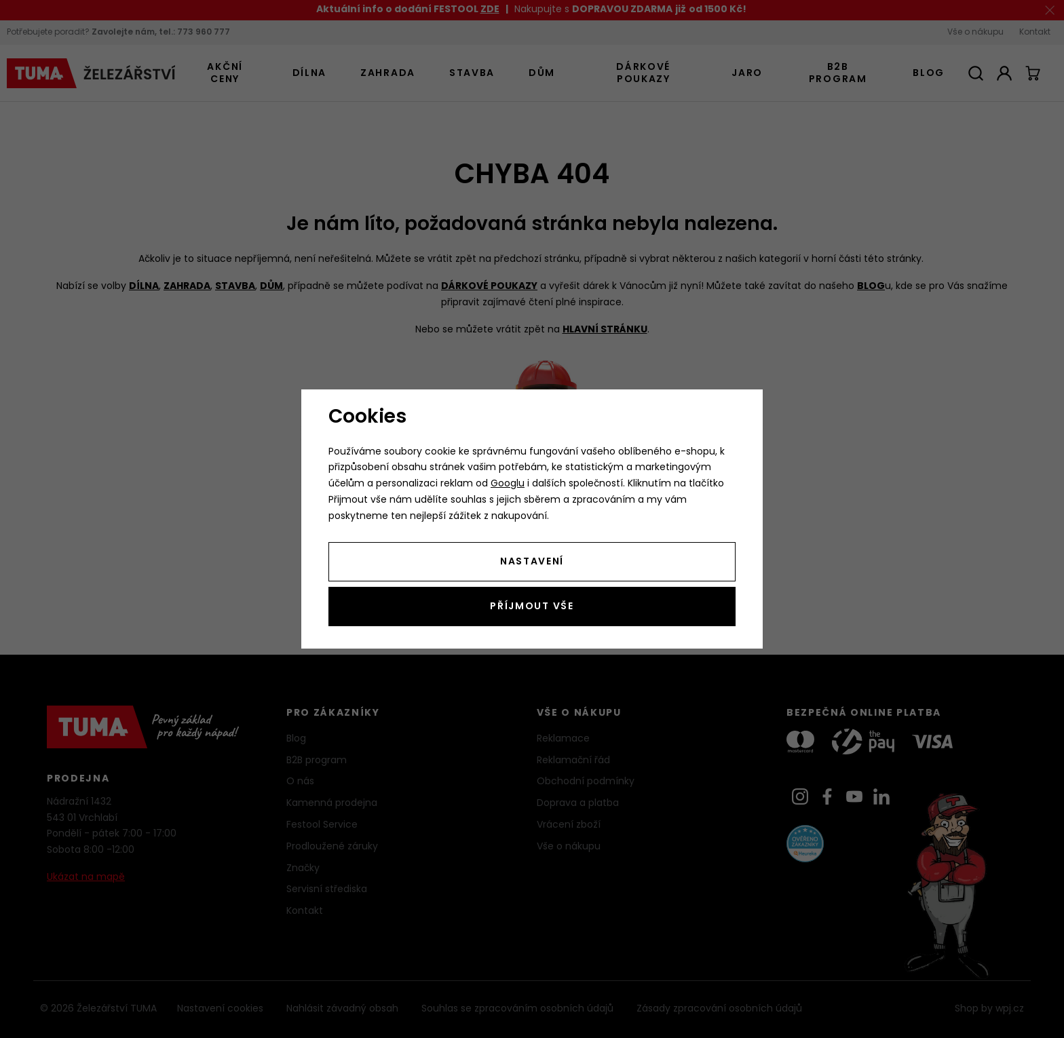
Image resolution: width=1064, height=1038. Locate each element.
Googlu (508, 484)
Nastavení (532, 562)
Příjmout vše (531, 607)
